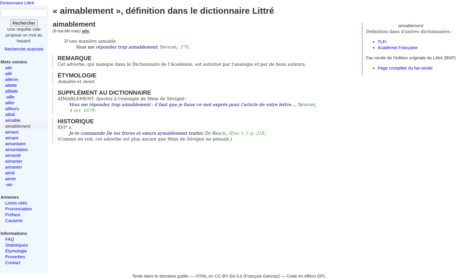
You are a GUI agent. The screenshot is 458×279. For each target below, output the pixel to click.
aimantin (13, 166)
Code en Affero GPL (306, 275)
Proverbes (15, 256)
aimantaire (15, 143)
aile (8, 67)
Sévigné (168, 47)
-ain (9, 184)
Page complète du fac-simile (405, 67)
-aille (10, 96)
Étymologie (16, 250)
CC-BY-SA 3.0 (228, 275)
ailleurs (12, 108)
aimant (11, 131)
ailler (10, 102)
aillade (11, 91)
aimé (10, 172)
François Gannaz (261, 275)
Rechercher (24, 22)
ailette (11, 85)
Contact (12, 262)
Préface (12, 214)
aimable (13, 120)
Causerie (14, 220)
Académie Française (398, 47)
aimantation (16, 149)
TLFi (382, 41)
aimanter (13, 161)
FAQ (9, 239)
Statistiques (16, 244)
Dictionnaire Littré (17, 2)
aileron (11, 79)
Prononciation (18, 208)
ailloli (10, 114)
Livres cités (16, 202)
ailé (8, 73)
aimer (10, 178)
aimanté (13, 155)
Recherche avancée (23, 48)
